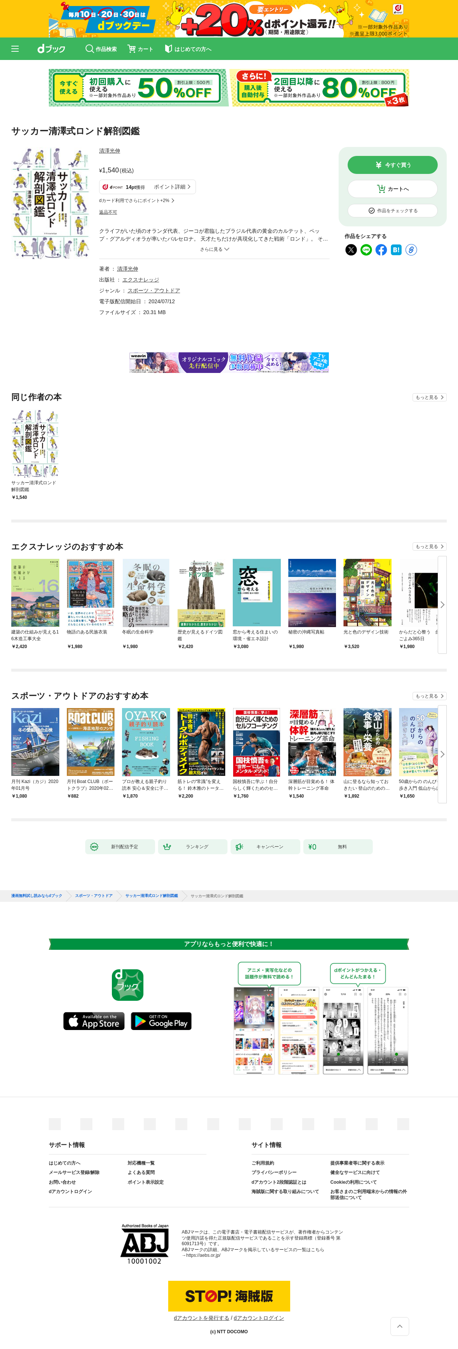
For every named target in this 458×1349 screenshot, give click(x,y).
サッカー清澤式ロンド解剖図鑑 (151, 896)
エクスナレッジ (140, 280)
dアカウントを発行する (201, 1318)
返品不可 (108, 212)
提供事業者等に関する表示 (357, 1163)
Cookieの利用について (353, 1182)
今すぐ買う (398, 165)
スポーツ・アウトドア (154, 290)
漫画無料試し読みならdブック (36, 896)
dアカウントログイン (70, 1191)
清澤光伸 (109, 151)
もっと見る (427, 397)
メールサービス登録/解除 (74, 1172)
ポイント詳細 (169, 187)
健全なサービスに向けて (355, 1172)
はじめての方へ (64, 1163)
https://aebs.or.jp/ (203, 1255)
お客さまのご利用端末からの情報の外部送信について (368, 1194)
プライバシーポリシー (274, 1172)
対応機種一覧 (141, 1163)
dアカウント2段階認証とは (279, 1182)
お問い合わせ (62, 1182)
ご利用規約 (263, 1163)
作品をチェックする (397, 210)
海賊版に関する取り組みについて (285, 1191)
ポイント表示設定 (146, 1182)
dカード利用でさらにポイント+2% (134, 200)
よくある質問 (141, 1172)
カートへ (398, 189)
